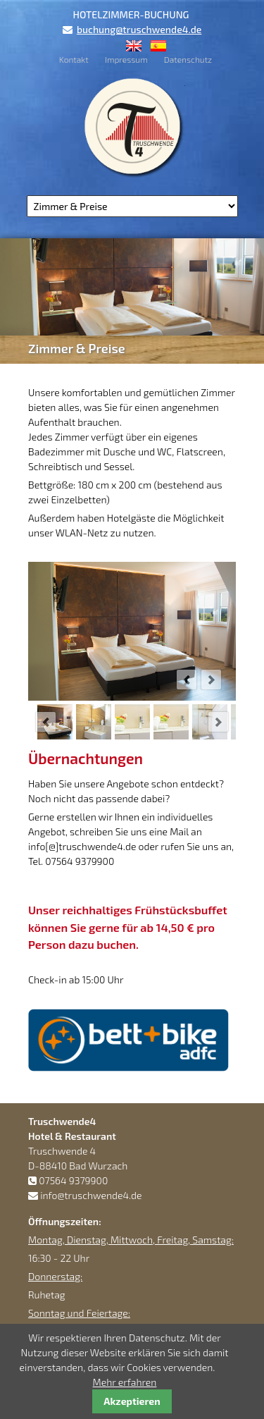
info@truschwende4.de (91, 1195)
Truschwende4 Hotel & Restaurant (132, 126)
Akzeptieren (131, 1401)
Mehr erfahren (125, 1382)
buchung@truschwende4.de (139, 29)
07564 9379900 (73, 1180)
